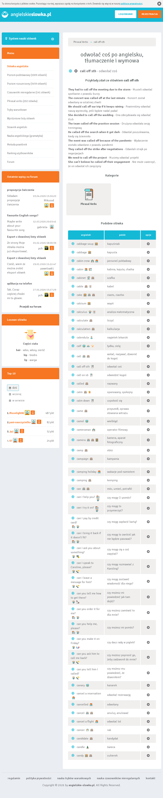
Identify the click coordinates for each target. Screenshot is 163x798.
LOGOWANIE (125, 14)
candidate (82, 738)
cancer (81, 730)
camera (81, 440)
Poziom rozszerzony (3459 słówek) (27, 83)
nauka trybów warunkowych (74, 778)
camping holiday (86, 472)
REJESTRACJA (150, 14)
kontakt (150, 778)
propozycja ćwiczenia (20, 190)
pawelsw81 (47, 268)
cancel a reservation (89, 693)
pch (40, 248)
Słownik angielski (17, 127)
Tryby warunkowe (17, 109)
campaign (82, 459)
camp (80, 450)
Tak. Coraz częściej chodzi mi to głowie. (16, 294)
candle (81, 747)
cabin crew (83, 261)
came (80, 411)
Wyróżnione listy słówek (21, 118)
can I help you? (86, 497)
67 (10, 440)
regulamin (14, 778)
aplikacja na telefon (19, 283)
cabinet (81, 278)
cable (80, 286)
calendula (83, 337)
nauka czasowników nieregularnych (118, 778)
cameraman (84, 430)
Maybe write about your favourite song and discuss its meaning (16, 230)
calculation (83, 329)
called (80, 383)
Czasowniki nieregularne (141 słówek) (28, 92)
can (79, 489)
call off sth (83, 366)
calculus (82, 312)
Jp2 (11, 431)
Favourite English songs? (22, 215)
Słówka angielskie (17, 66)
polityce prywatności (131, 3)
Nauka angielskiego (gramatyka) (25, 135)
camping (82, 480)
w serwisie (17, 400)
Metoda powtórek (17, 144)
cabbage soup (85, 244)
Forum (10, 162)
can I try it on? (85, 507)
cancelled (82, 704)
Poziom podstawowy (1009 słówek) (27, 75)
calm (80, 392)
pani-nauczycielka (20, 422)
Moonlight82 (16, 413)
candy (80, 755)
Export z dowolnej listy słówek (26, 237)
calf (79, 346)
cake (79, 295)
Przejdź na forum (30, 306)
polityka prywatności (38, 778)
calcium (81, 303)
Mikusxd (49, 200)
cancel (81, 713)
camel (80, 421)
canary (81, 685)
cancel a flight (85, 721)
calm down (83, 400)
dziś (13, 387)
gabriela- (42, 227)
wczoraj (15, 394)
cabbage (82, 252)
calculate (82, 320)
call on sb (82, 375)
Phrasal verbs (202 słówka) (22, 101)
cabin (80, 269)
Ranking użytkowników (20, 153)
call (79, 356)
